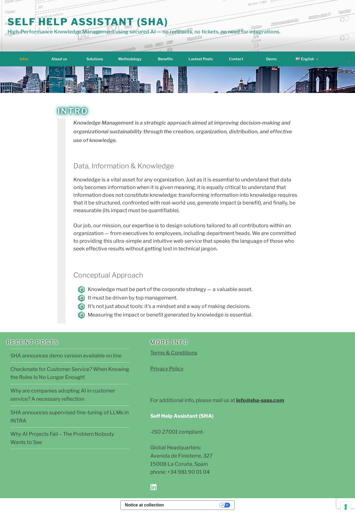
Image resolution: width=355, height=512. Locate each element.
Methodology (130, 59)
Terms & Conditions (173, 352)
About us (59, 59)
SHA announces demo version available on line (66, 355)
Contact (236, 59)
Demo (271, 59)
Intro (24, 59)
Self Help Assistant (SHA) (87, 22)
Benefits (165, 59)
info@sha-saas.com (260, 400)
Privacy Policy (166, 368)
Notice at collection (144, 505)
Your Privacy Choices (194, 505)
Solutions (94, 59)
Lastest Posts (201, 59)
